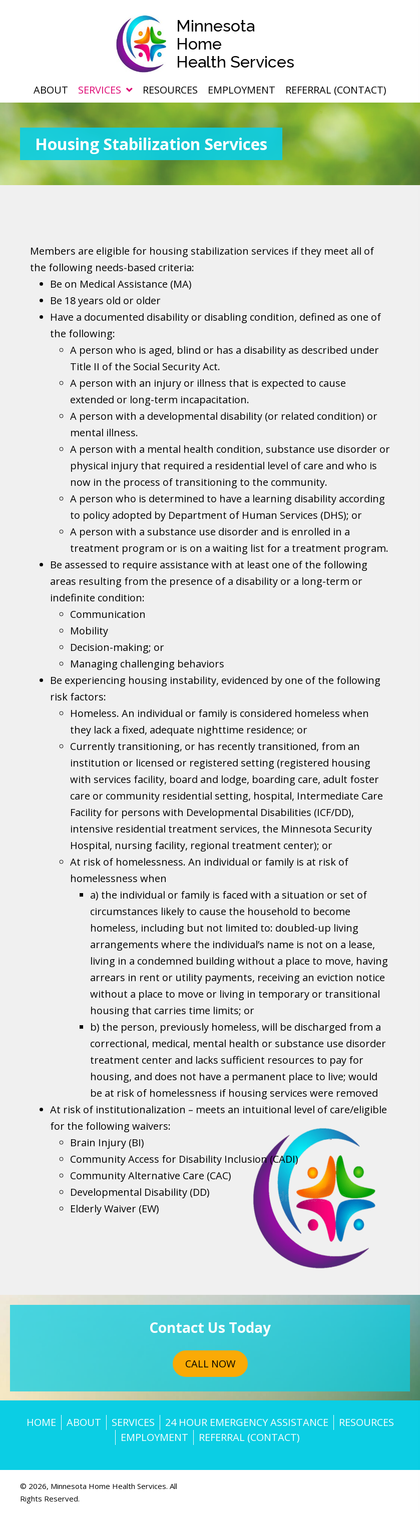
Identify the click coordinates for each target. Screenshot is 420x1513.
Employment (154, 1437)
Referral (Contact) (249, 1437)
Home (41, 1422)
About (84, 1422)
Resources (366, 1422)
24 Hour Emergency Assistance (246, 1422)
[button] (210, 1363)
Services (133, 1422)
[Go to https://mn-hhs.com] (210, 44)
